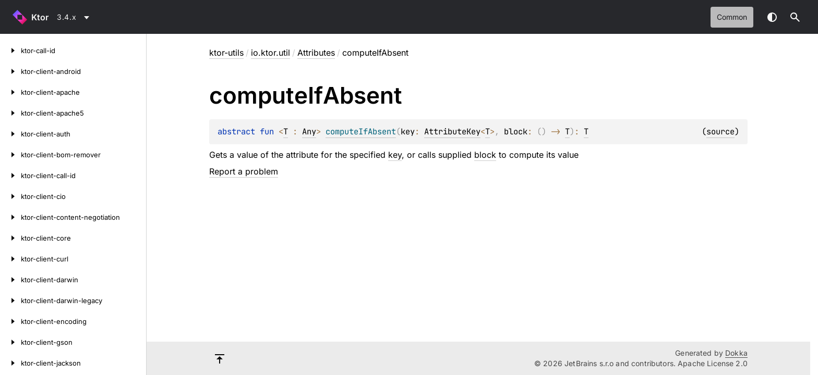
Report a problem (243, 171)
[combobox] (75, 17)
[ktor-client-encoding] (10, 321)
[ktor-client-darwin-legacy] (10, 300)
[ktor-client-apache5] (10, 113)
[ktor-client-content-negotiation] (10, 217)
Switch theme (772, 17)
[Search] (795, 17)
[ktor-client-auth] (10, 133)
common (732, 16)
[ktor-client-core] (10, 238)
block (485, 154)
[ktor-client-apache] (10, 92)
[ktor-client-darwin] (10, 279)
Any (309, 131)
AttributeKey (452, 131)
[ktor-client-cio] (10, 196)
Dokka (736, 352)
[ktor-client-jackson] (10, 363)
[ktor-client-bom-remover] (10, 154)
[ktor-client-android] (10, 71)
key (395, 154)
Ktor (40, 17)
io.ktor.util (270, 52)
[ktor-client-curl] (10, 258)
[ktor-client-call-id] (10, 175)
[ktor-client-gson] (10, 342)
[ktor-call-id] (10, 50)
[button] (795, 17)
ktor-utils (226, 52)
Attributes (316, 52)
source (720, 131)
